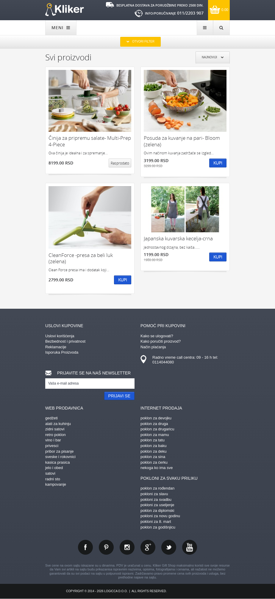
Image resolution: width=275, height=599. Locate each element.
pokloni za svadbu (155, 499)
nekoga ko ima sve (156, 467)
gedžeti (51, 418)
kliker (64, 9)
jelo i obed (54, 467)
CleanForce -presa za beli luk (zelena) (81, 258)
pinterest (106, 547)
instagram (127, 547)
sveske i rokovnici (60, 456)
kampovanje (55, 484)
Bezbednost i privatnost (65, 341)
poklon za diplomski (157, 510)
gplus (147, 547)
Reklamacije (55, 347)
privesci (51, 445)
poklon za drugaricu (157, 429)
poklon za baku (153, 445)
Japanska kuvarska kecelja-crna (178, 238)
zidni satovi (54, 429)
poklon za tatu (152, 440)
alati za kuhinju (58, 423)
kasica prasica (57, 462)
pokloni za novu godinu (160, 516)
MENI (60, 27)
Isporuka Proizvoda (61, 352)
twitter (168, 547)
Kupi (217, 163)
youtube (189, 547)
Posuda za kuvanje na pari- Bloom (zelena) (182, 141)
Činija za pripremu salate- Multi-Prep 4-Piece (90, 141)
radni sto (52, 479)
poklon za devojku (155, 418)
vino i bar (53, 440)
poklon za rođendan (157, 488)
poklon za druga (154, 423)
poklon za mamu (154, 434)
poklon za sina (152, 456)
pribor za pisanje (59, 451)
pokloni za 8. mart (155, 521)
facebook (85, 547)
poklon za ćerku (154, 462)
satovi (50, 473)
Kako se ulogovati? (156, 336)
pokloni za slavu (154, 494)
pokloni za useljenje (157, 505)
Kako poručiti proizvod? (160, 341)
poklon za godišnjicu (157, 527)
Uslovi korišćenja (59, 336)
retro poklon (55, 434)
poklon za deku (153, 451)
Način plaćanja (153, 347)
